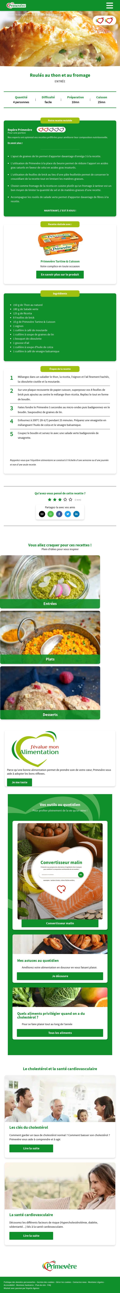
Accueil (11, 14)
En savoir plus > (15, 142)
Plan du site (40, 1284)
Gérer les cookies (63, 1281)
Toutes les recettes (22, 14)
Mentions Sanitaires (25, 1284)
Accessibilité (9, 1284)
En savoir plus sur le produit (60, 274)
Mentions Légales (96, 1281)
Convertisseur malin (60, 923)
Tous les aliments (60, 1032)
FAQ (49, 1284)
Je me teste (19, 782)
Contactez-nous (80, 1281)
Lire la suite (31, 1147)
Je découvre (60, 976)
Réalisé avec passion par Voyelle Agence (21, 1287)
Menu (109, 5)
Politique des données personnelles (19, 1281)
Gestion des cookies (45, 1281)
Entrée (33, 14)
